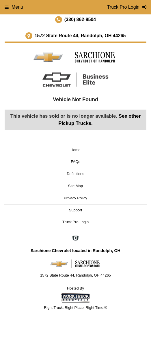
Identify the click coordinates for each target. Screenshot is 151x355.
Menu (14, 7)
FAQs (75, 161)
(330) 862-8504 (80, 19)
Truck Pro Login (75, 222)
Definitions (75, 174)
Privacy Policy (75, 198)
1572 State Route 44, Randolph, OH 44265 (80, 35)
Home (75, 150)
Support (75, 210)
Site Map (75, 186)
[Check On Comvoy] (75, 238)
